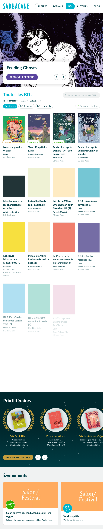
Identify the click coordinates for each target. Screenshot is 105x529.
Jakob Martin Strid (11, 212)
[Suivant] (63, 77)
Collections (34, 100)
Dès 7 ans (9, 106)
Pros (97, 6)
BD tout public (44, 106)
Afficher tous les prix (18, 457)
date (10, 100)
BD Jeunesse (26, 106)
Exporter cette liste (87, 106)
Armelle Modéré (60, 214)
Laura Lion (7, 154)
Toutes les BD (16, 94)
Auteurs (82, 6)
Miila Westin (58, 158)
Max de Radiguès (35, 154)
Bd (71, 5)
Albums (42, 6)
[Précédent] (56, 77)
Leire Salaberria (34, 210)
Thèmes (22, 100)
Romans (58, 6)
